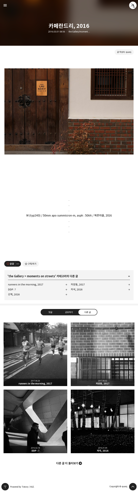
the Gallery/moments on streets (79, 31)
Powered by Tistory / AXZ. (22, 486)
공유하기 (69, 312)
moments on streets (41, 276)
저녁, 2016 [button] (102, 421)
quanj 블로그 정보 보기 (133, 5)
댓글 (50, 312)
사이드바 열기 (5, 5)
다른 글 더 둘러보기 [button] (67, 463)
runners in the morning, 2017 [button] (35, 354)
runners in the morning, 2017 (25, 284)
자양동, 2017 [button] (102, 354)
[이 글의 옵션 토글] (18, 264)
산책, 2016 (14, 294)
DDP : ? (12, 289)
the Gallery (16, 276)
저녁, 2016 (76, 289)
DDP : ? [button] (35, 421)
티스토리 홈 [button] (5, 486)
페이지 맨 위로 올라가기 (133, 486)
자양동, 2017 (78, 284)
